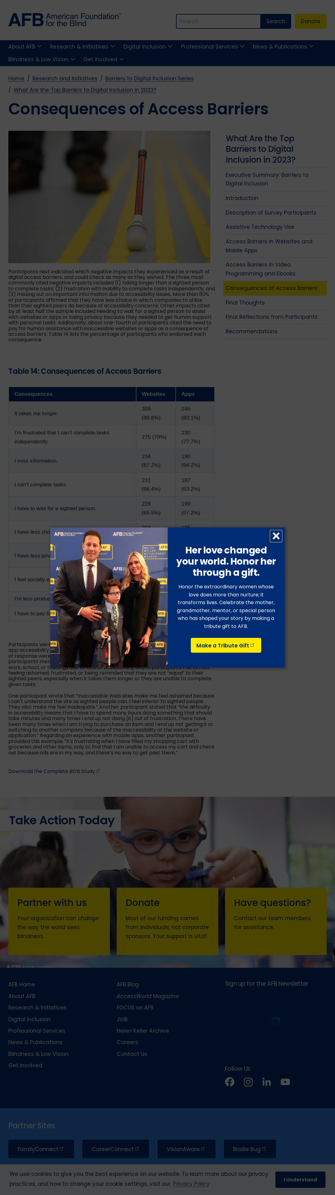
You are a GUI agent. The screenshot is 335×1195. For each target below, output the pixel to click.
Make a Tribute (226, 645)
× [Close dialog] (276, 536)
